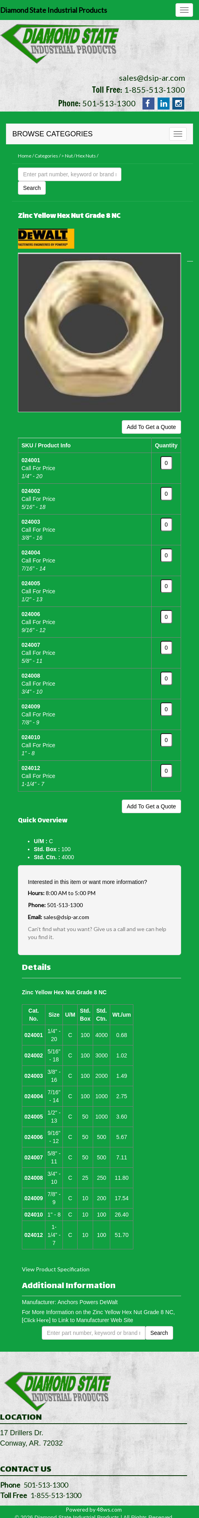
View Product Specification (56, 1269)
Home (24, 156)
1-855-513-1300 (154, 89)
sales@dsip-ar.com (152, 77)
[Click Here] (36, 1320)
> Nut (67, 156)
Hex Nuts (86, 156)
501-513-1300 (109, 103)
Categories (46, 156)
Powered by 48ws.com (94, 1509)
